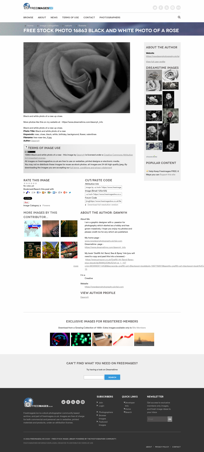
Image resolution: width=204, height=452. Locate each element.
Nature (68, 25)
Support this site (167, 174)
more (75, 266)
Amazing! (36, 183)
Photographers (110, 17)
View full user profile (155, 61)
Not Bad (29, 183)
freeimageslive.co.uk (38, 6)
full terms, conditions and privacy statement (91, 167)
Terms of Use (70, 17)
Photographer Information (36, 443)
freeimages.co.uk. (50, 416)
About (42, 17)
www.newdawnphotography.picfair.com (103, 241)
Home (30, 25)
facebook (161, 7)
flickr (178, 7)
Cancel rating (24, 183)
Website (38, 402)
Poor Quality (27, 183)
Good (31, 183)
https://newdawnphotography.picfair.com (104, 287)
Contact (89, 17)
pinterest (172, 7)
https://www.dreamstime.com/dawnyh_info (105, 247)
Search (128, 412)
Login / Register (58, 443)
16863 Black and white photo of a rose (43, 155)
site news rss (73, 402)
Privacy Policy (162, 447)
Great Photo (34, 183)
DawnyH (35, 140)
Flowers (82, 25)
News (54, 17)
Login (101, 406)
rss (166, 7)
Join (101, 402)
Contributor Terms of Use (80, 443)
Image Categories (49, 25)
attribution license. (64, 422)
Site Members (139, 327)
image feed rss (78, 402)
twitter (155, 7)
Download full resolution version (103, 204)
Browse (28, 17)
